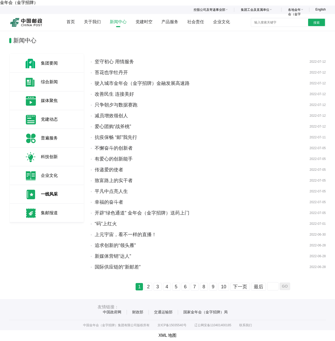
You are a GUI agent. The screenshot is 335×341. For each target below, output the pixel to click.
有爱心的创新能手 (114, 159)
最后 (258, 286)
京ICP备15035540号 (171, 325)
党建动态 (49, 119)
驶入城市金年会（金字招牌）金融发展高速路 (142, 83)
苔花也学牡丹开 (111, 72)
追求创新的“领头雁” (115, 245)
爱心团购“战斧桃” (113, 126)
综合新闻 (49, 82)
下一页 (240, 286)
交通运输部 (163, 312)
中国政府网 (112, 312)
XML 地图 (168, 335)
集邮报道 (49, 213)
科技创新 (49, 156)
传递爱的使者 (109, 169)
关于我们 (92, 22)
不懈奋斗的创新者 (114, 148)
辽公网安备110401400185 (212, 325)
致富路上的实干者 (114, 180)
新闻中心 (118, 22)
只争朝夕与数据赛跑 (116, 105)
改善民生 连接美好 (114, 94)
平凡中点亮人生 (111, 191)
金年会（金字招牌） (19, 2)
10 (223, 286)
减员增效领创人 (111, 115)
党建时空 (144, 22)
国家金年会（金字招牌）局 (205, 312)
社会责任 (195, 22)
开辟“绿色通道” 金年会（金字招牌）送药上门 (142, 213)
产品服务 (169, 22)
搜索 (316, 23)
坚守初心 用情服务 (114, 61)
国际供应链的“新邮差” (118, 267)
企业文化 (221, 22)
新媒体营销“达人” (113, 256)
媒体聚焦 (49, 100)
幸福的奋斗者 (109, 202)
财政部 (137, 312)
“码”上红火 (106, 223)
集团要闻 (49, 63)
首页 (70, 22)
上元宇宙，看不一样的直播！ (125, 234)
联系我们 (245, 325)
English (320, 9)
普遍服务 (49, 138)
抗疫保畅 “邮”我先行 (116, 137)
